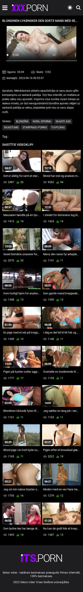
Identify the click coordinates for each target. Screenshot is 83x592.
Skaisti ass (63, 121)
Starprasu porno (35, 127)
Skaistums (11, 127)
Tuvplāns (58, 127)
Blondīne (22, 121)
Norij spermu (42, 121)
